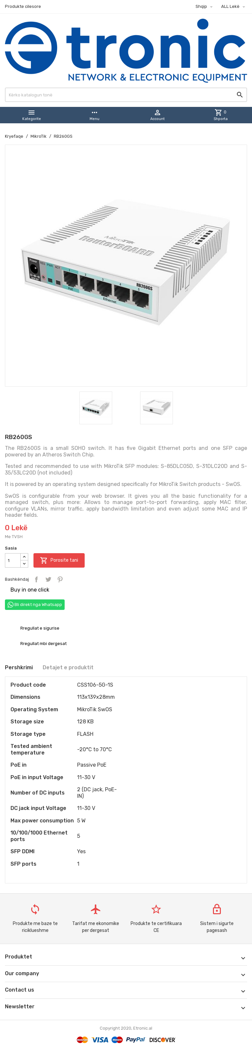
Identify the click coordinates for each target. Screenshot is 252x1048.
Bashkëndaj (36, 579)
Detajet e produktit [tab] (68, 667)
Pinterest (60, 579)
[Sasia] (13, 560)
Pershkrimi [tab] (19, 667)
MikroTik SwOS (94, 709)
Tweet (48, 579)
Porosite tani (59, 560)
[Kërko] (126, 94)
